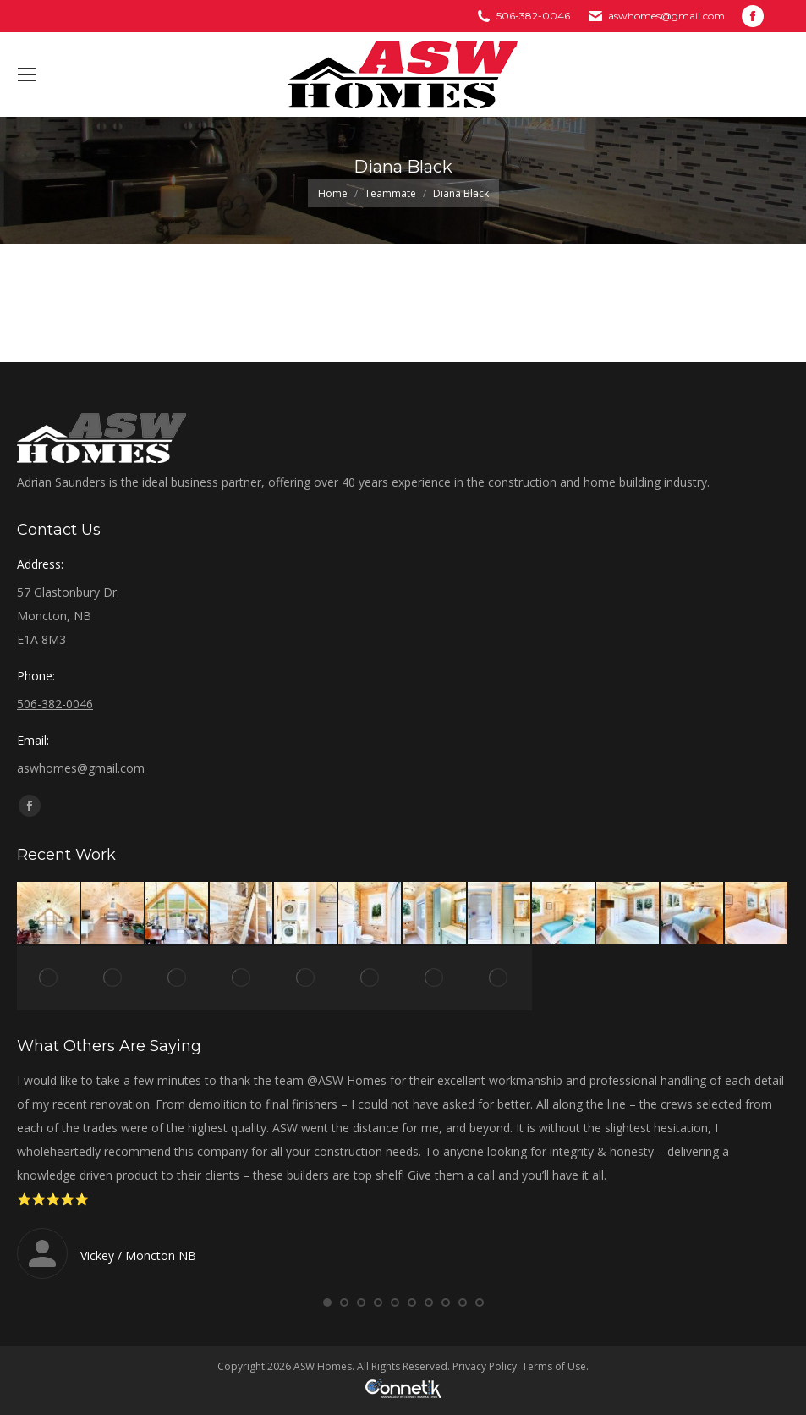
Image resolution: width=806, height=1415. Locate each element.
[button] (327, 1302)
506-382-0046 (533, 15)
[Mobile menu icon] (27, 74)
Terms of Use (554, 1366)
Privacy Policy (484, 1366)
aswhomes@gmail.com (666, 15)
